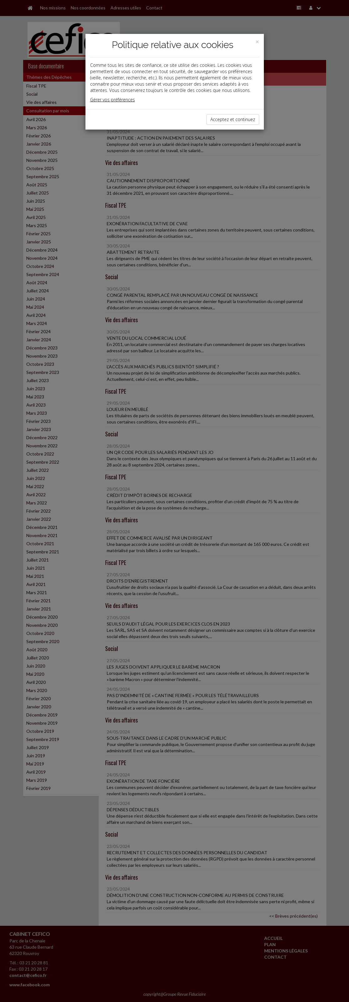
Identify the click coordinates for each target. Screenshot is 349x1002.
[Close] (257, 42)
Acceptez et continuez (232, 119)
